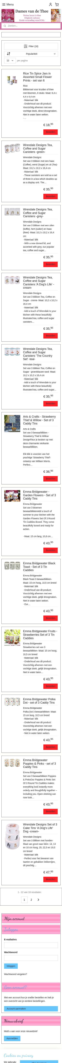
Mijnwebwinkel (35, 1057)
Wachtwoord (10, 952)
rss (40, 1052)
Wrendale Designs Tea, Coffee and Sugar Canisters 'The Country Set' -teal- (38, 354)
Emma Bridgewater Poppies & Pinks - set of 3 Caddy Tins (39, 764)
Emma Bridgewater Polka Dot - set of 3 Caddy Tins (39, 700)
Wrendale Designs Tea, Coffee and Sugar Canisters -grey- (38, 213)
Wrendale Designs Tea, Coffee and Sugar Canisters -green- (38, 148)
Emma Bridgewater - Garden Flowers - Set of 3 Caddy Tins (39, 495)
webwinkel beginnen (50, 1052)
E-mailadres (10, 939)
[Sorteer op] (31, 53)
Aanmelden (12, 1038)
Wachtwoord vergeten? (15, 974)
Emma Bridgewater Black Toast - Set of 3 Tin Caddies (39, 567)
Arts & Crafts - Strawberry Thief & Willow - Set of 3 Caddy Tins (39, 420)
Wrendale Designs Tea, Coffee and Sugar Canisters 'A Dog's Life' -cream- (38, 282)
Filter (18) (31, 46)
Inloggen (11, 966)
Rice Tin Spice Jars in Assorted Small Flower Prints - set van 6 (37, 77)
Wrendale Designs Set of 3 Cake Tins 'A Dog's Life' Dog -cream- (40, 828)
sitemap (34, 1052)
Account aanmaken (16, 1008)
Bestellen (50, 132)
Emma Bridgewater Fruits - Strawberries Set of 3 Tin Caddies (40, 635)
